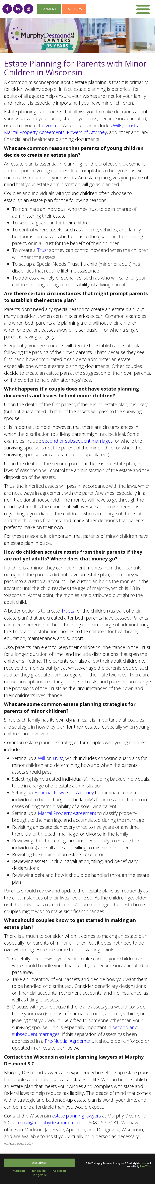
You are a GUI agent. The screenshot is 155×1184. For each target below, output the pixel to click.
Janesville (39, 1171)
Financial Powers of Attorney (64, 792)
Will (41, 758)
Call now (74, 9)
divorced (51, 125)
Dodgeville (39, 1175)
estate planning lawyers (76, 1115)
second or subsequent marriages (77, 440)
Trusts (131, 125)
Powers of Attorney (87, 132)
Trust (42, 250)
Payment (49, 9)
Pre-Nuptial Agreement (69, 1041)
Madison (19, 1171)
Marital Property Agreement (67, 813)
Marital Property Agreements (34, 132)
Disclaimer (39, 1163)
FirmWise (145, 1166)
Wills (117, 125)
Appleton (59, 1171)
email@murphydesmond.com (49, 1122)
